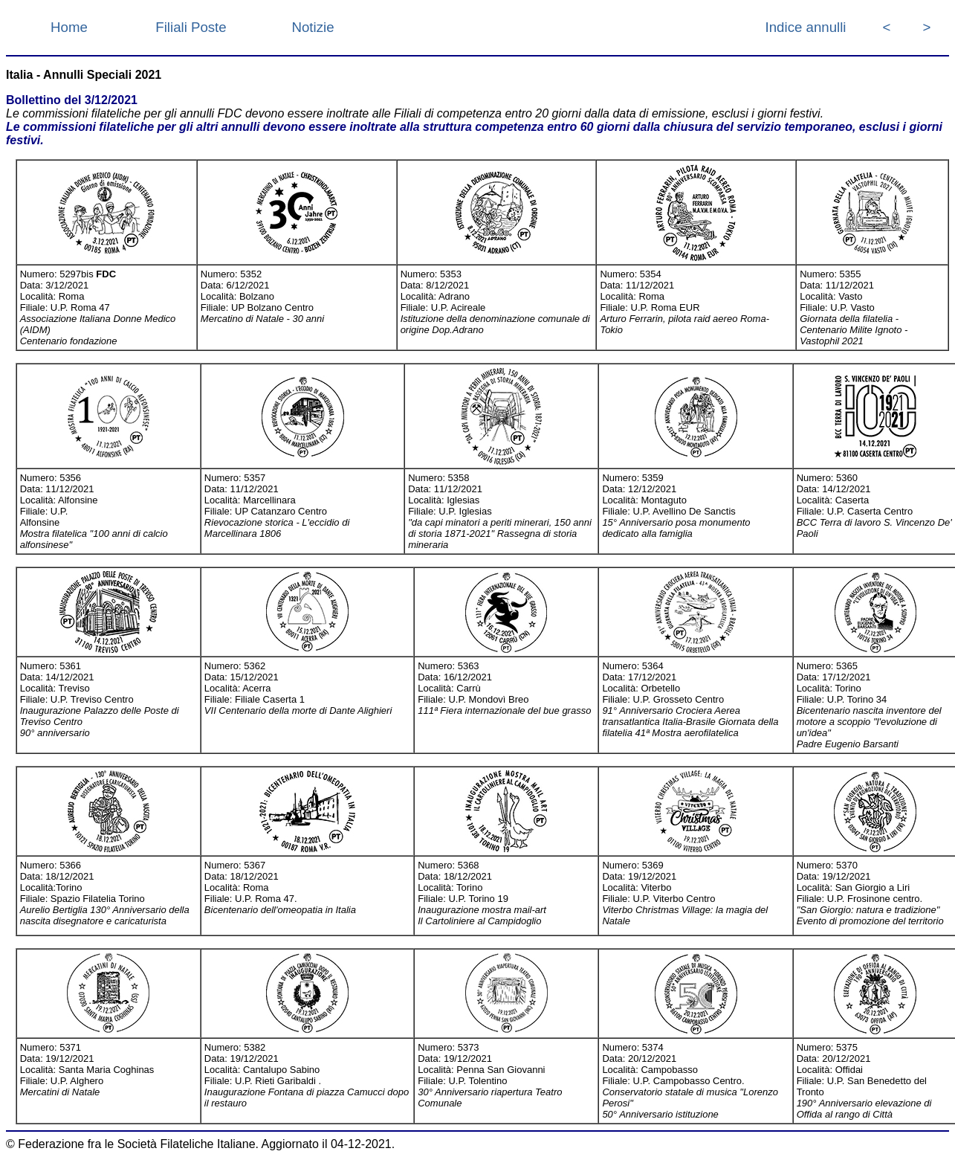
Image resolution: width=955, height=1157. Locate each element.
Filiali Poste (190, 27)
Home (69, 27)
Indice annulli (805, 27)
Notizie (312, 27)
